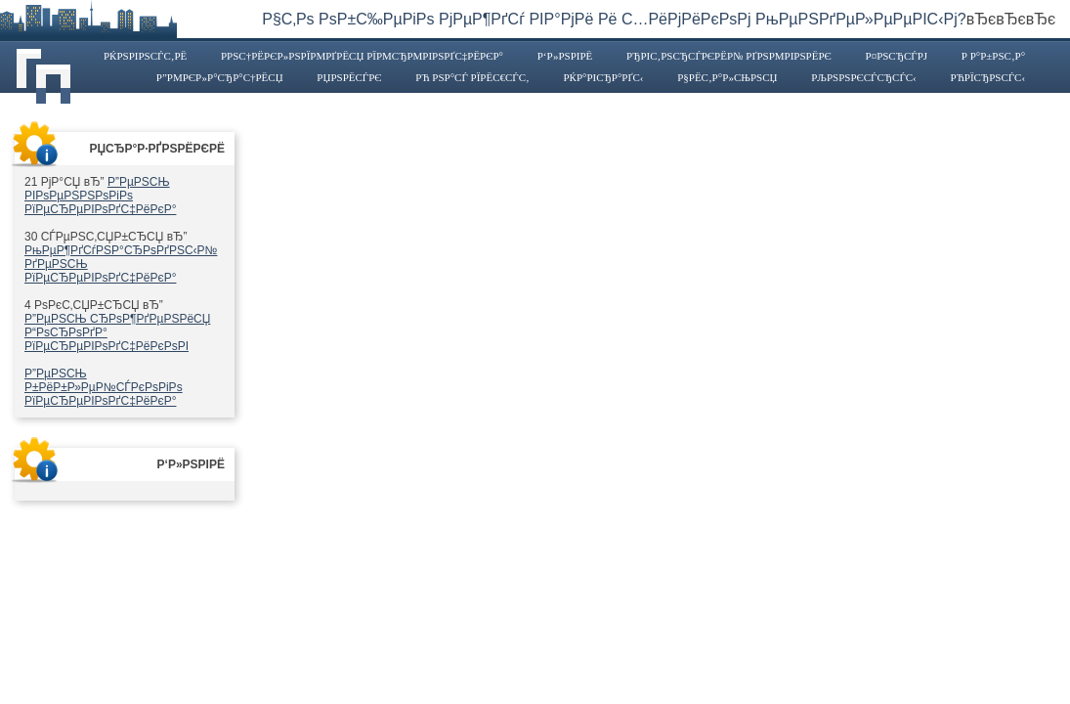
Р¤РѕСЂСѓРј (897, 56)
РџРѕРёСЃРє (349, 77)
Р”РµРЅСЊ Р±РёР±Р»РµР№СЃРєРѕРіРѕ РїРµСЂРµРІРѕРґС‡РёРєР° (103, 387)
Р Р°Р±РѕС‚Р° (993, 56)
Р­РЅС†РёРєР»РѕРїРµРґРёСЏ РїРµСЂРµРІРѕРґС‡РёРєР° (362, 56)
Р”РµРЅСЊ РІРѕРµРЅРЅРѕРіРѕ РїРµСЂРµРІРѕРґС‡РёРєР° (100, 195)
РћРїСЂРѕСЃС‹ (988, 77)
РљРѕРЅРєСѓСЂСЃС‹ (864, 77)
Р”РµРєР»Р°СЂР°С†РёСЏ (219, 77)
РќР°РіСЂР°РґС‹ (603, 77)
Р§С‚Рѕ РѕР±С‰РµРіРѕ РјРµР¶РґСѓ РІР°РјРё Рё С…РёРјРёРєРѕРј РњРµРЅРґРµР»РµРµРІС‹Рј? (613, 19)
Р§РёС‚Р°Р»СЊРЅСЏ (727, 77)
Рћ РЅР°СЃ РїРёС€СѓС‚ (472, 77)
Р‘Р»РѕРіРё (565, 56)
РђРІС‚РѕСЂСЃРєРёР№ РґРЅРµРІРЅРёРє (729, 56)
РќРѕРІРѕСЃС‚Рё (145, 56)
